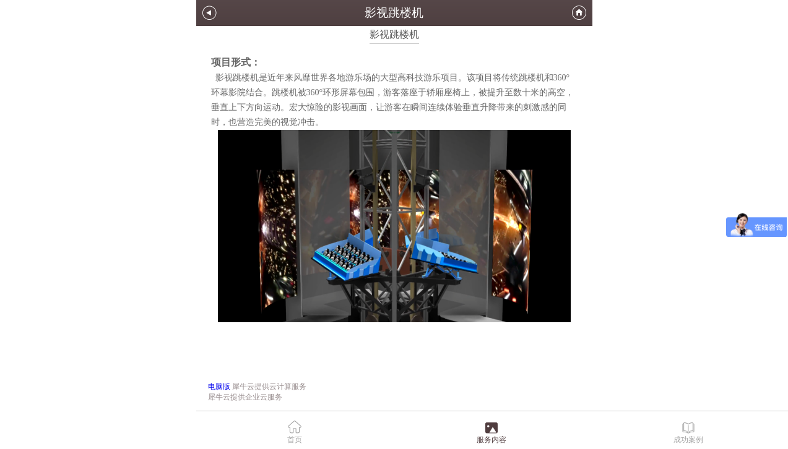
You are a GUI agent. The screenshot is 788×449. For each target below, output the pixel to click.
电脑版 (219, 386)
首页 (294, 439)
